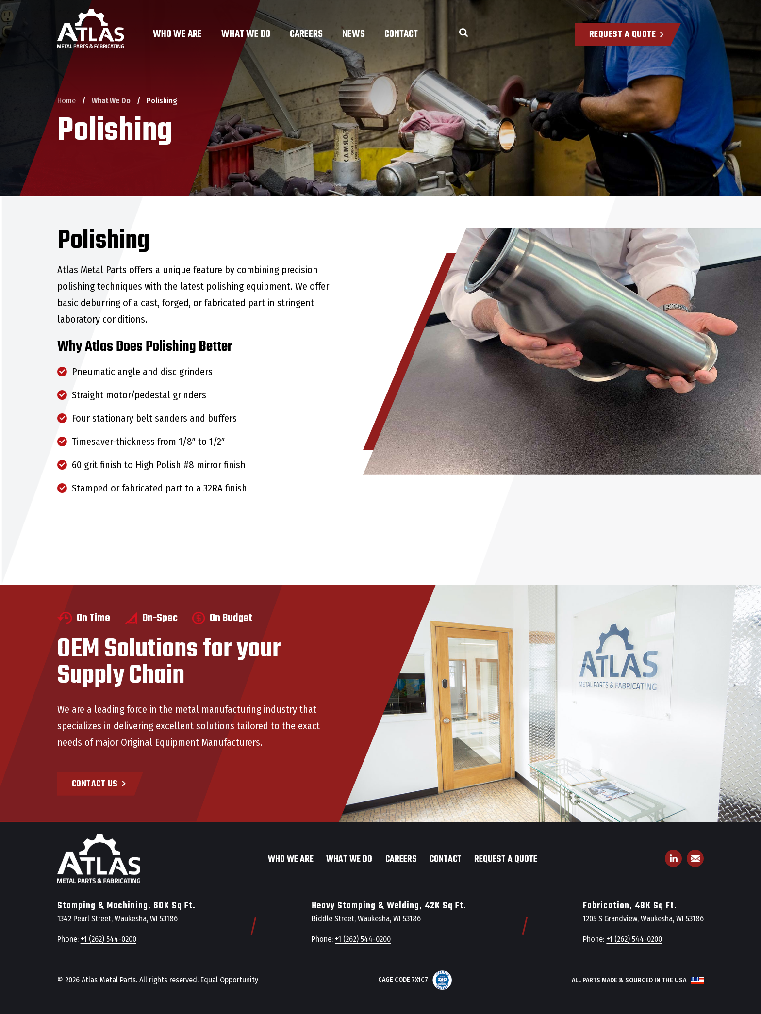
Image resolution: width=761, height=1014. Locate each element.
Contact (401, 34)
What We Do (245, 34)
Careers (306, 34)
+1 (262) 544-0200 (108, 939)
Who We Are (177, 34)
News (353, 34)
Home (66, 100)
